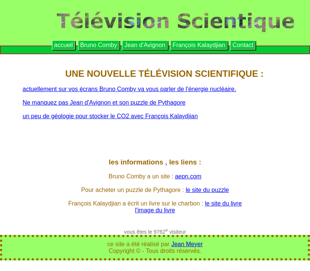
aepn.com (188, 176)
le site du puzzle (207, 190)
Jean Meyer (187, 244)
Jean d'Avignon (144, 45)
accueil (63, 45)
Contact (242, 45)
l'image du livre (155, 210)
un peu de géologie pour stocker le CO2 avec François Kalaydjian (110, 116)
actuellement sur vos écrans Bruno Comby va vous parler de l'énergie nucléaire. (129, 89)
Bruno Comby (98, 45)
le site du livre (223, 203)
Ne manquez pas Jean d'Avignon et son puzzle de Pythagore (104, 102)
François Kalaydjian (199, 45)
